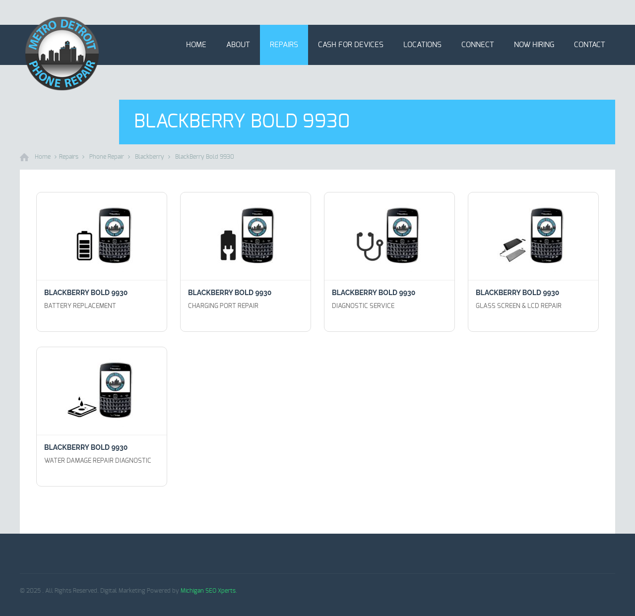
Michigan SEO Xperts (208, 591)
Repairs (284, 45)
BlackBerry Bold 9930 (204, 157)
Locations (422, 45)
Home (196, 45)
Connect (477, 45)
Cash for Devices (350, 45)
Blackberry (149, 157)
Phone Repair (106, 157)
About (238, 45)
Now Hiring (534, 45)
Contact (589, 45)
